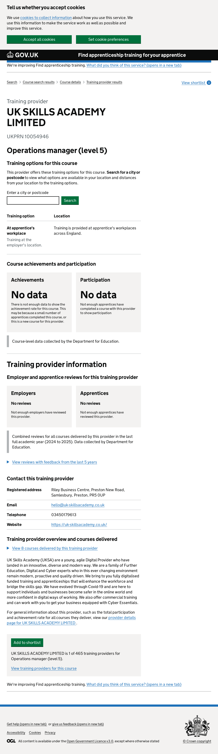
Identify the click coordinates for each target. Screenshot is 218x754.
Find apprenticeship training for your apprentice (132, 55)
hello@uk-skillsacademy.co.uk (78, 504)
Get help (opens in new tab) (27, 724)
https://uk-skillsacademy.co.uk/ (79, 524)
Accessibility (16, 733)
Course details (70, 82)
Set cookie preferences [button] (108, 39)
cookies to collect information (46, 17)
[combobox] (33, 200)
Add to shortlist (27, 642)
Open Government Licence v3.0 (90, 741)
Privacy (50, 733)
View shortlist (196, 82)
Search (12, 82)
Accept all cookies (39, 39)
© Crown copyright (197, 741)
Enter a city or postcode (28, 192)
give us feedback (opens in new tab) (78, 724)
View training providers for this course (44, 668)
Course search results (38, 82)
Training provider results (104, 82)
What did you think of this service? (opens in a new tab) (133, 65)
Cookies (35, 733)
